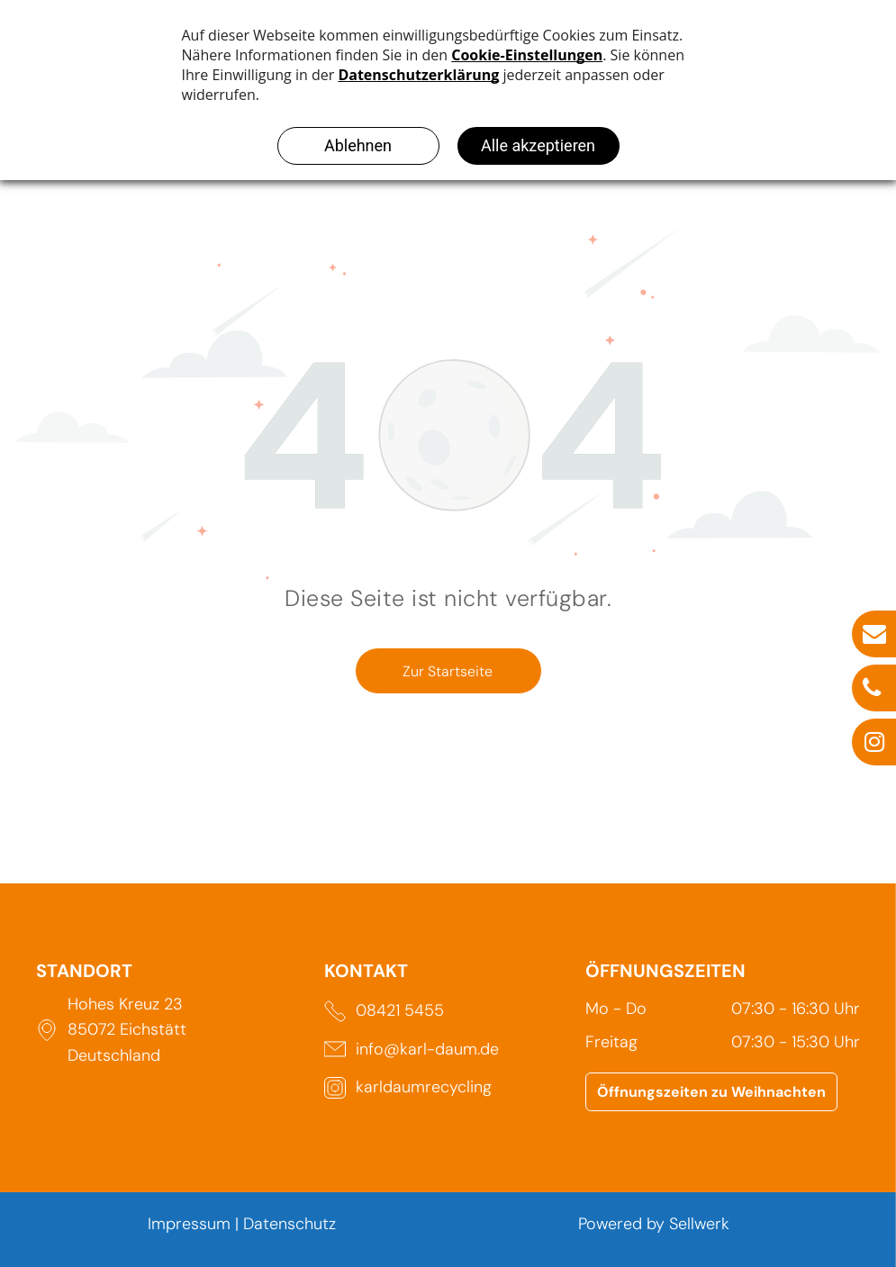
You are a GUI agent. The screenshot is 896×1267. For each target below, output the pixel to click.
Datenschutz (289, 1224)
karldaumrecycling (424, 1087)
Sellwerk (699, 1224)
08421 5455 (400, 1010)
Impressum (189, 1224)
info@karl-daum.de (427, 1049)
